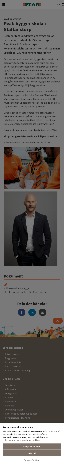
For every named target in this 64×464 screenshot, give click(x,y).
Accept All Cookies (32, 446)
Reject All (32, 453)
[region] (32, 443)
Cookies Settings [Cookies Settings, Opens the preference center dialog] (32, 460)
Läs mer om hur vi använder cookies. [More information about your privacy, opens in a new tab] (22, 440)
